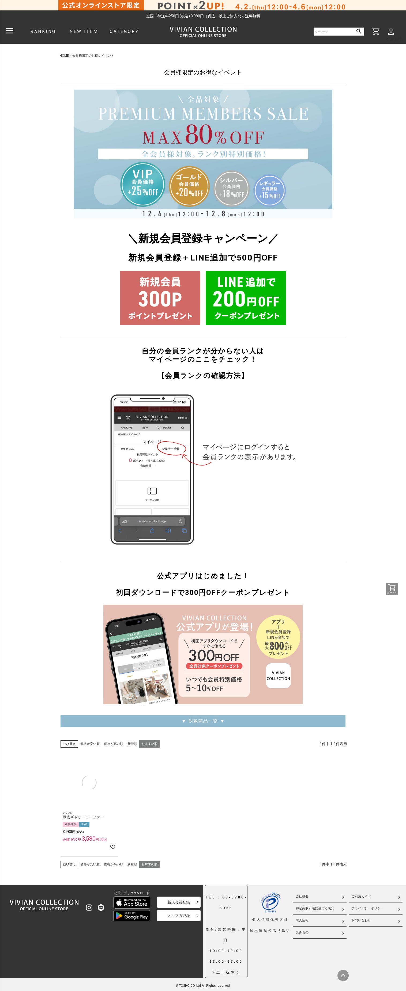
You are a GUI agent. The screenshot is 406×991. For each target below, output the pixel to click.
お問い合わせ (361, 920)
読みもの (302, 932)
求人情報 (302, 920)
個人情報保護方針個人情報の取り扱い (270, 912)
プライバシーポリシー (368, 908)
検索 (359, 32)
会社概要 (302, 896)
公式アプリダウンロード (131, 893)
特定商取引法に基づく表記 (315, 908)
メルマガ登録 (178, 915)
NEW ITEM (84, 31)
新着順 (132, 744)
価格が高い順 (113, 744)
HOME (64, 56)
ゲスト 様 (394, 39)
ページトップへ (343, 975)
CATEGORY (124, 31)
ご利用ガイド (361, 896)
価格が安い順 (90, 744)
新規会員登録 (178, 902)
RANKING (43, 31)
